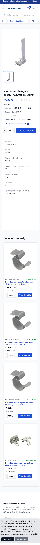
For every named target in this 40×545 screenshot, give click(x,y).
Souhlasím (8, 539)
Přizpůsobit (21, 539)
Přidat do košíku (26, 130)
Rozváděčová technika (18, 21)
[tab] (8, 77)
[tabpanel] (20, 52)
